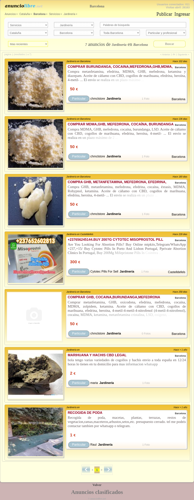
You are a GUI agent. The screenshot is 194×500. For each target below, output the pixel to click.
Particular (79, 98)
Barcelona (39, 14)
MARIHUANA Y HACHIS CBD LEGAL (97, 355)
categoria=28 (74, 25)
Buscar (169, 44)
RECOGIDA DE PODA (85, 413)
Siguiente (182, 54)
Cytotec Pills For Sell (104, 271)
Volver (97, 485)
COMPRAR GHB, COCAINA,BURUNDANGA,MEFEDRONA (114, 297)
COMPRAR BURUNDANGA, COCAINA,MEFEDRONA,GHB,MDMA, (120, 67)
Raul (93, 444)
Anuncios (10, 14)
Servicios (54, 14)
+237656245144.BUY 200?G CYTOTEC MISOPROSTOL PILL (115, 239)
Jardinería (69, 14)
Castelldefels (176, 272)
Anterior (166, 54)
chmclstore (97, 98)
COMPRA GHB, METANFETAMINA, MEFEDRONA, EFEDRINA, (117, 182)
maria (94, 382)
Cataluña (24, 14)
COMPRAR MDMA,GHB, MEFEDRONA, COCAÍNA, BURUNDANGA (121, 124)
